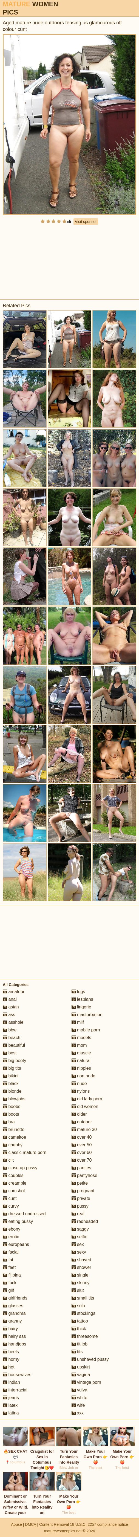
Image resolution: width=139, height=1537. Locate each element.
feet (9, 1267)
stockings (83, 1313)
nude (79, 1083)
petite (80, 1183)
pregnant (83, 1190)
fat (8, 1259)
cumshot (14, 1190)
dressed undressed (24, 1213)
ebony (11, 1229)
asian (11, 1007)
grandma (14, 1313)
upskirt (81, 1367)
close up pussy (20, 1167)
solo (78, 1305)
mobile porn (86, 1030)
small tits (83, 1298)
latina (11, 1413)
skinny (81, 1282)
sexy (79, 1252)
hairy (10, 1328)
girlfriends (15, 1298)
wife (78, 1405)
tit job (80, 1344)
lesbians (82, 999)
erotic (11, 1236)
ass (9, 1014)
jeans (11, 1397)
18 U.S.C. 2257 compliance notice (99, 1524)
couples (13, 1175)
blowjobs (14, 1099)
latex (10, 1405)
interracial (15, 1390)
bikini (10, 1076)
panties (81, 1167)
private (81, 1198)
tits (77, 1351)
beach (11, 1037)
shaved (81, 1259)
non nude (83, 1076)
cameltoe (14, 1137)
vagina (81, 1374)
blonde (12, 1091)
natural (81, 1060)
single (80, 1275)
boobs (11, 1106)
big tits (12, 1068)
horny (11, 1359)
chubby (12, 1144)
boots (11, 1114)
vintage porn (86, 1382)
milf (78, 1022)
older (79, 1114)
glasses (13, 1305)
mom (79, 1045)
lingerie (81, 1007)
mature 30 (84, 1129)
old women (85, 1106)
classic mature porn (24, 1152)
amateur (13, 991)
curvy (11, 1206)
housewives (17, 1374)
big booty (14, 1060)
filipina (12, 1275)
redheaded (85, 1221)
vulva (79, 1390)
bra (9, 1122)
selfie (79, 1236)
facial (11, 1252)
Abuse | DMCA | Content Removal (40, 1524)
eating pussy (18, 1221)
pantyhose (84, 1175)
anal (10, 999)
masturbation (87, 1014)
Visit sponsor (86, 221)
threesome (85, 1336)
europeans (16, 1244)
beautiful (14, 1045)
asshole (13, 1022)
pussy (80, 1206)
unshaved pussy (90, 1359)
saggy (80, 1229)
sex (78, 1244)
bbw (9, 1030)
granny (12, 1321)
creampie (14, 1183)
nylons (81, 1091)
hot (9, 1367)
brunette (13, 1129)
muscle (81, 1053)
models (81, 1037)
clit (8, 1160)
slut (78, 1290)
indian (11, 1382)
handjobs (14, 1344)
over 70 (82, 1160)
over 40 (82, 1137)
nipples (81, 1068)
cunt (10, 1198)
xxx (78, 1413)
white (79, 1397)
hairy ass (14, 1336)
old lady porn (87, 1099)
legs (78, 991)
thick (79, 1328)
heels (11, 1351)
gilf (8, 1290)
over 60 (82, 1152)
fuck (9, 1282)
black (11, 1083)
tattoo (80, 1321)
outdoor (82, 1122)
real (78, 1213)
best (10, 1053)
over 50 (82, 1144)
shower (81, 1267)
